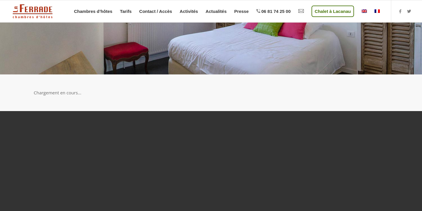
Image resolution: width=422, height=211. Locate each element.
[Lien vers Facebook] (400, 11)
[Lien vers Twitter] (409, 11)
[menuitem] (93, 11)
